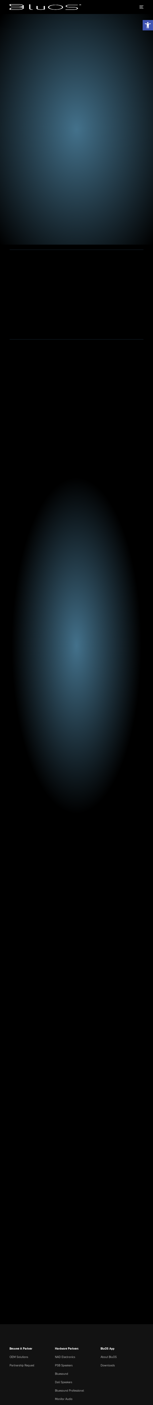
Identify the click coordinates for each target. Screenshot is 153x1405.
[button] (148, 25)
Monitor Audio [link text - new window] (64, 1215)
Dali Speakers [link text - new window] (63, 1198)
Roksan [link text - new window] (59, 1223)
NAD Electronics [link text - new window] (65, 1173)
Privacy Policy (20, 1390)
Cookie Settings (41, 1390)
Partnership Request (22, 1181)
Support (83, 1258)
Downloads (108, 1181)
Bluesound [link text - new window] (61, 1190)
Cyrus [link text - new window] (58, 1232)
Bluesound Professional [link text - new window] (69, 1206)
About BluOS (109, 1173)
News (13, 1258)
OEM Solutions (19, 1173)
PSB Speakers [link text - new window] (64, 1181)
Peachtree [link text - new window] (61, 1240)
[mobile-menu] (140, 7)
